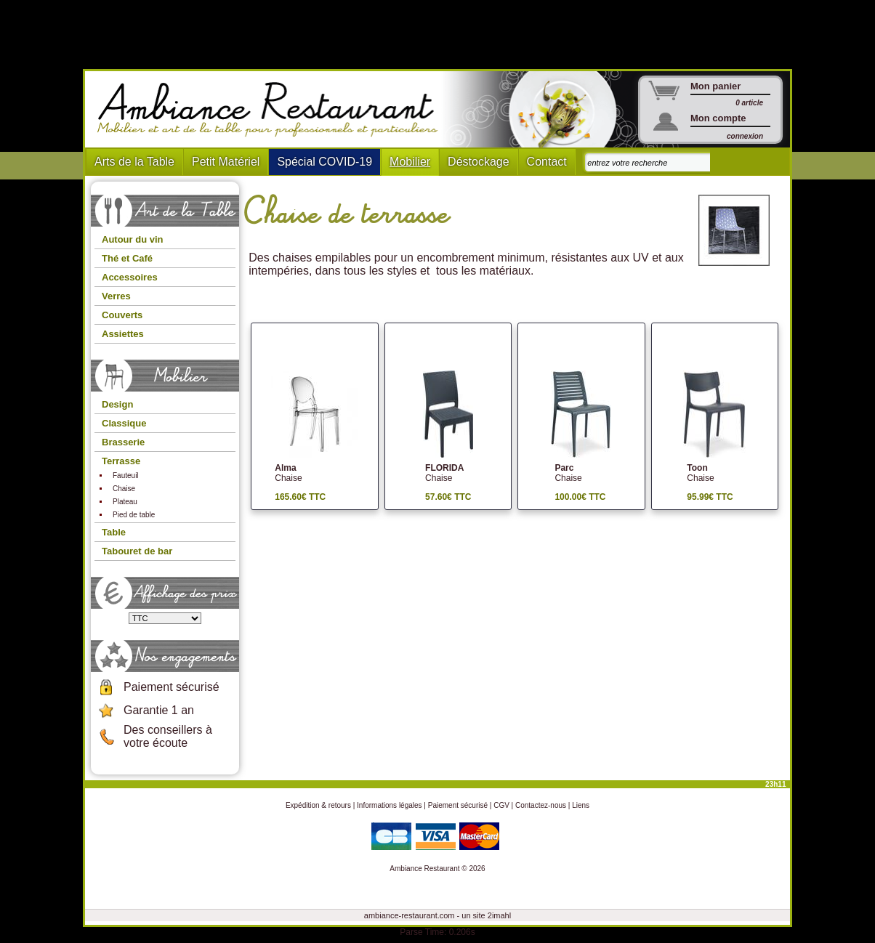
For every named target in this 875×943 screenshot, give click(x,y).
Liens (580, 805)
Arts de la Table (134, 161)
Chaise (124, 489)
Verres (116, 296)
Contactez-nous (540, 805)
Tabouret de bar (137, 551)
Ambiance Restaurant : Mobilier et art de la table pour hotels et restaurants (273, 109)
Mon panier (715, 86)
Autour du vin (133, 239)
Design (117, 404)
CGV (501, 805)
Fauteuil (126, 475)
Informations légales (389, 805)
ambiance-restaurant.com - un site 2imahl (437, 915)
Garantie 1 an (159, 710)
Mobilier (410, 161)
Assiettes (123, 333)
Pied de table (134, 515)
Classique (124, 423)
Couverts (122, 314)
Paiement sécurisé (171, 687)
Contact (547, 161)
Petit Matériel (225, 161)
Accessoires (130, 277)
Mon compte (718, 118)
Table (114, 532)
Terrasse (121, 461)
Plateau (125, 502)
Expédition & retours (318, 805)
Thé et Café (127, 258)
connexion (745, 136)
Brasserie (123, 442)
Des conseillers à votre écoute (168, 736)
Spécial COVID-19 (324, 161)
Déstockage (478, 161)
